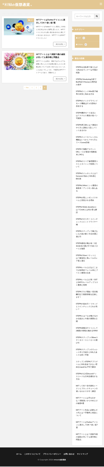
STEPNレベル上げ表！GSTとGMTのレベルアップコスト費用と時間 (87, 282)
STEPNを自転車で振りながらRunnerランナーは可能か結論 (87, 70)
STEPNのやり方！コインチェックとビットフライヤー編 (87, 222)
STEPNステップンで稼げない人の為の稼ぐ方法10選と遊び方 (87, 234)
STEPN (83, 45)
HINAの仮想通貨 (60, 460)
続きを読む (60, 44)
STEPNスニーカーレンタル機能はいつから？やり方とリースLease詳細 (87, 140)
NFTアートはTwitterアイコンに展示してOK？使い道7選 (50, 21)
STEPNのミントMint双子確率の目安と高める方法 (87, 93)
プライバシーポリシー (52, 454)
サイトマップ (82, 454)
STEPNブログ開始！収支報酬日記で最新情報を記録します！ (87, 295)
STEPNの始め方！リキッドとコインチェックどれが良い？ (87, 307)
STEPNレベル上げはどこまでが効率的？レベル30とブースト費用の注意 (87, 270)
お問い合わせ (69, 454)
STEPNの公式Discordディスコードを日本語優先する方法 (87, 377)
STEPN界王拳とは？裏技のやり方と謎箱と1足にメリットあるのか (87, 128)
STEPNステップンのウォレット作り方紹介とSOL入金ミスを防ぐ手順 (87, 352)
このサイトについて (32, 454)
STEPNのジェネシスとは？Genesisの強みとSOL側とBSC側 (87, 176)
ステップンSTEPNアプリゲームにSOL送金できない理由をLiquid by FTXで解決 (87, 365)
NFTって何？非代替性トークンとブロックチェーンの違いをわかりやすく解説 (87, 389)
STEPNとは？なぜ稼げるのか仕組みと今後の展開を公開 (87, 319)
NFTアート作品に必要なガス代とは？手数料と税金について (87, 413)
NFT (31, 20)
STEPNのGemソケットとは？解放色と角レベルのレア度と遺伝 (87, 258)
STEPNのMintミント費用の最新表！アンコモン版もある (87, 188)
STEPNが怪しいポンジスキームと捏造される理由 (87, 199)
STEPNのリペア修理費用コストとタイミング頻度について (87, 164)
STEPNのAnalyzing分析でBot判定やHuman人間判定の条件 (86, 82)
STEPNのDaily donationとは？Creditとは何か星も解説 (86, 210)
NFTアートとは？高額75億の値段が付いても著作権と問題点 (50, 56)
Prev (27, 88)
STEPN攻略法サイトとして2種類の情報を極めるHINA (87, 329)
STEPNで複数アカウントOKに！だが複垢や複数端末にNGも (86, 152)
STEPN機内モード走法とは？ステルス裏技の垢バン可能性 (87, 116)
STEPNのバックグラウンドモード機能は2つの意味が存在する (87, 104)
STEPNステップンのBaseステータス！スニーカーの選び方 (87, 340)
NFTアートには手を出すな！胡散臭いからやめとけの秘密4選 (87, 401)
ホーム (19, 454)
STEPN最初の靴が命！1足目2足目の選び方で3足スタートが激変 (87, 246)
